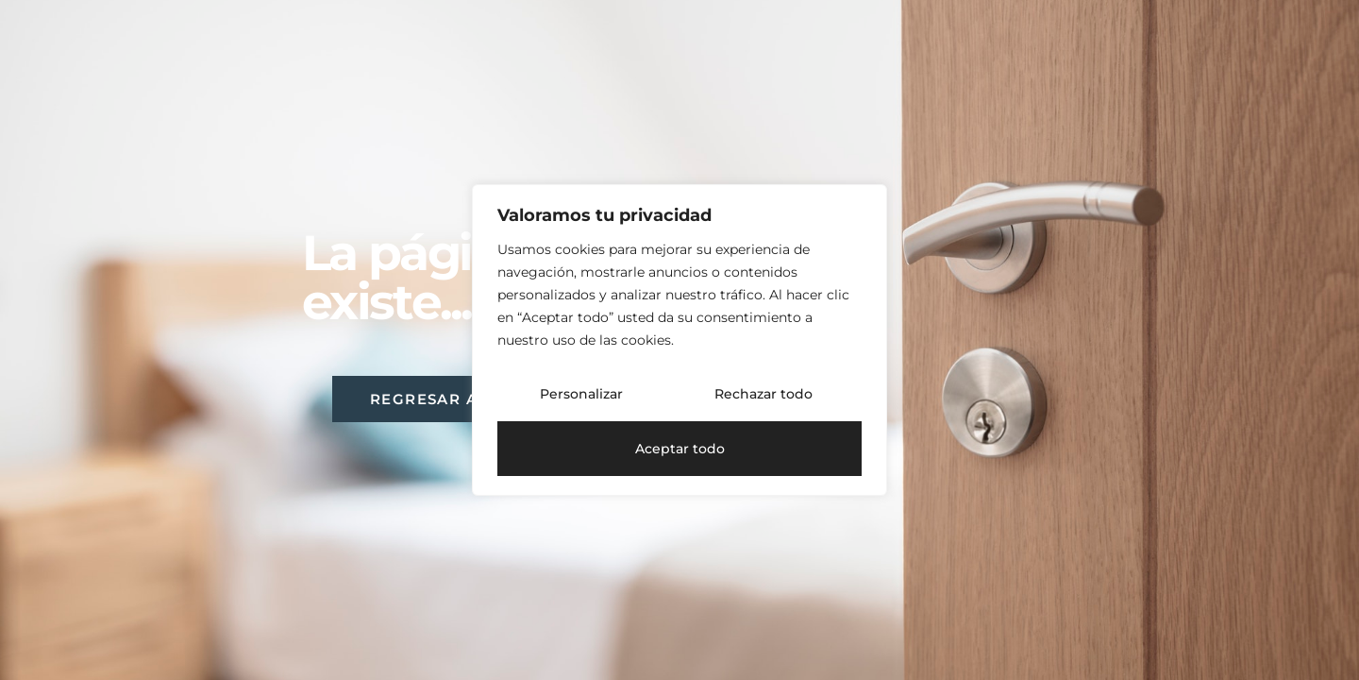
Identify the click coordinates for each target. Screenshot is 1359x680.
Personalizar (581, 393)
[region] (679, 340)
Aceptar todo (680, 448)
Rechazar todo (763, 393)
